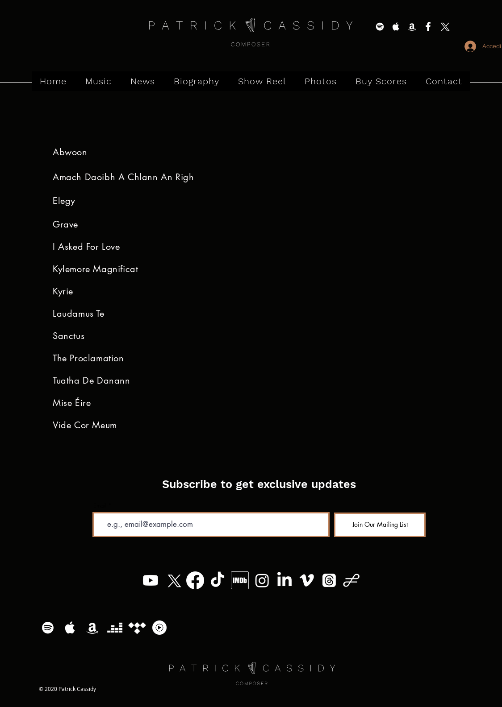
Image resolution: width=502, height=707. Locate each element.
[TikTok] (217, 580)
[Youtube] (150, 580)
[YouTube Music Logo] (159, 628)
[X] (444, 27)
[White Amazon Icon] (412, 27)
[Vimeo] (307, 580)
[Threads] (329, 580)
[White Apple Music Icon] (396, 27)
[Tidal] (137, 628)
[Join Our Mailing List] (380, 525)
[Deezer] (115, 628)
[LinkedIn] (284, 580)
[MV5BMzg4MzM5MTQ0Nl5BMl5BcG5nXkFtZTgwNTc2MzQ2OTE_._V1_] (240, 580)
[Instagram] (262, 580)
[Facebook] (195, 580)
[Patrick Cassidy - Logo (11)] (351, 580)
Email (99, 506)
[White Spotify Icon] (380, 27)
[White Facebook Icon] (428, 27)
